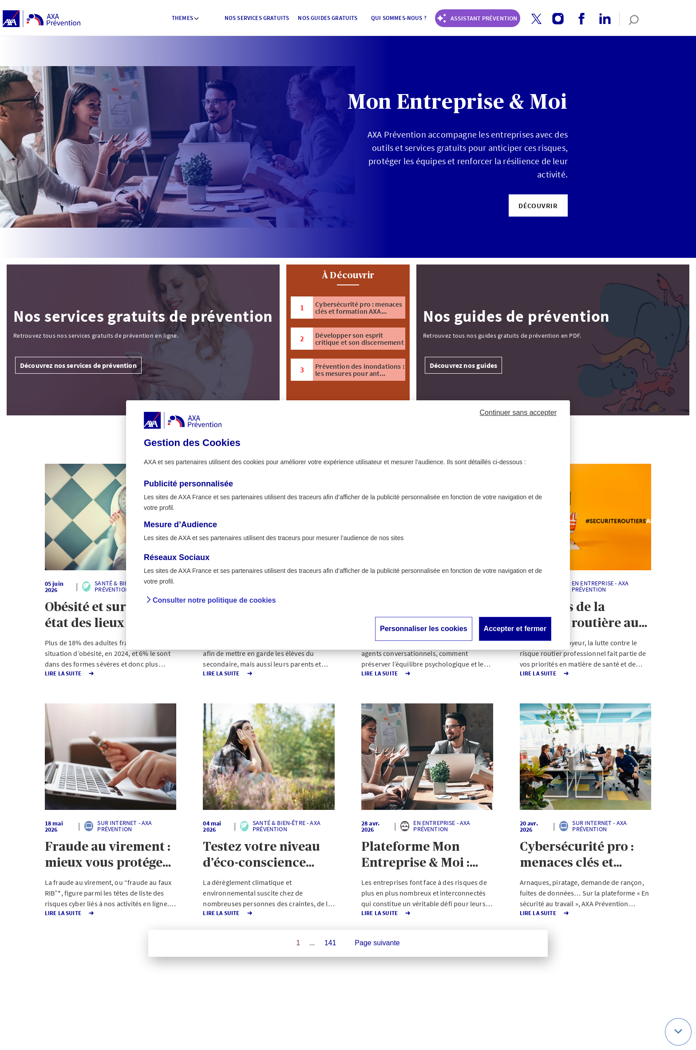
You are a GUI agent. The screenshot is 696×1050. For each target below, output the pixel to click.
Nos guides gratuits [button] (327, 18)
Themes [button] (186, 18)
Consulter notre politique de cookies (214, 600)
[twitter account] (533, 19)
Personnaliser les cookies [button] (423, 628)
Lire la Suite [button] (53, 673)
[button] (536, 19)
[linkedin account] (601, 19)
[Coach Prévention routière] (477, 18)
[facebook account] (578, 19)
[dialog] (348, 525)
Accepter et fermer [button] (515, 628)
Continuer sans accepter (518, 412)
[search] (629, 19)
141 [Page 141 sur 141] (330, 943)
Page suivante (377, 943)
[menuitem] (185, 19)
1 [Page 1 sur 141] (298, 943)
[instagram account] (554, 19)
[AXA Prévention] (41, 19)
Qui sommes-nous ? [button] (399, 18)
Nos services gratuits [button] (257, 18)
